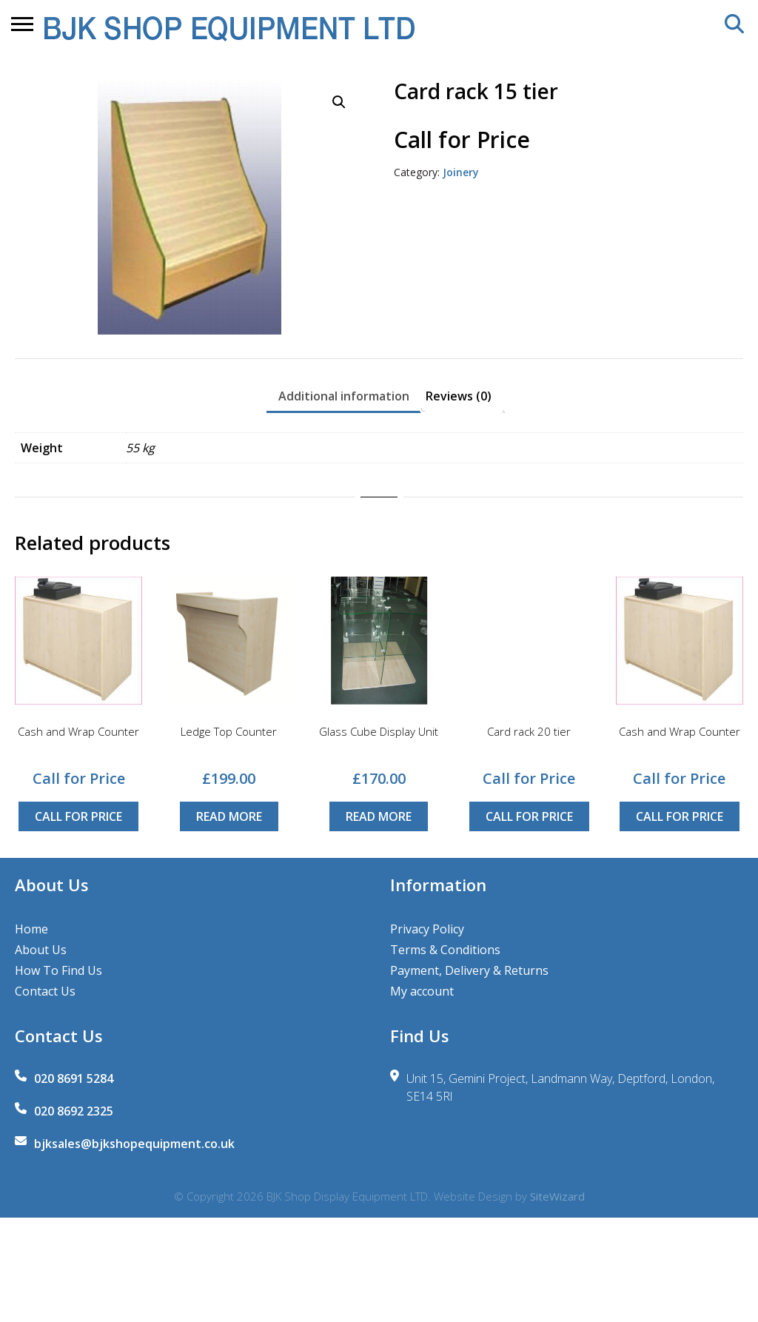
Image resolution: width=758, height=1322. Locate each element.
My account (422, 991)
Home (31, 929)
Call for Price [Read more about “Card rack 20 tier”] (529, 816)
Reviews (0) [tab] (459, 396)
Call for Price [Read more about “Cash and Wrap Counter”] (78, 816)
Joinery (461, 172)
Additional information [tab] (343, 396)
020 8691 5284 (73, 1078)
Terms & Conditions (445, 950)
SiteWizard (557, 1196)
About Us (41, 950)
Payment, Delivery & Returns (469, 970)
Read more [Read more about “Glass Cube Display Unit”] (379, 816)
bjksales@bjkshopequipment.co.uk (134, 1143)
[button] (339, 102)
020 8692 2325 (73, 1111)
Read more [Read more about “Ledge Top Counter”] (229, 816)
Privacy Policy (427, 929)
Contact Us (45, 991)
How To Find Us (58, 970)
